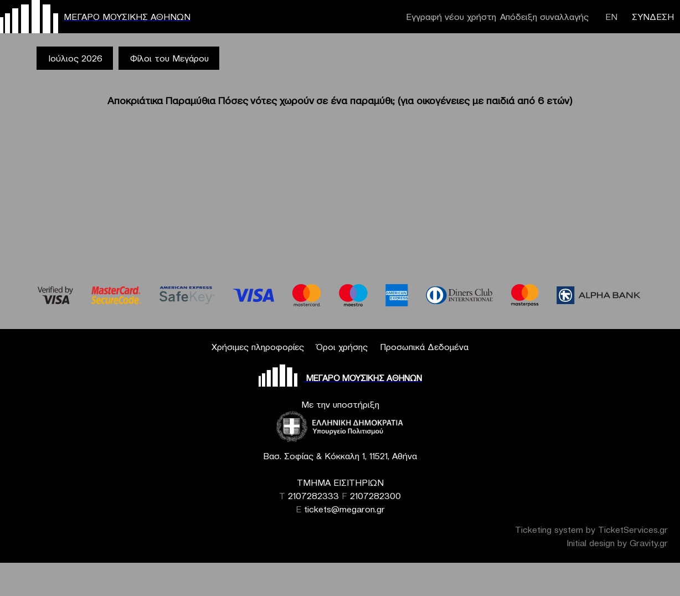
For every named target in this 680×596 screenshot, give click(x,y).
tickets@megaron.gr (344, 509)
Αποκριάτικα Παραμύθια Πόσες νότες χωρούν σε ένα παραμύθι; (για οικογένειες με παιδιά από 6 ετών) (340, 100)
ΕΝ (611, 16)
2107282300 (375, 495)
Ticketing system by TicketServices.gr (591, 529)
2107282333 (313, 495)
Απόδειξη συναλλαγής (544, 16)
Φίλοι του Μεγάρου (169, 58)
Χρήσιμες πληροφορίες (258, 346)
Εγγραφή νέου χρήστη (451, 16)
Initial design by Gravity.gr (617, 542)
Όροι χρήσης (342, 346)
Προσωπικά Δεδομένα (424, 346)
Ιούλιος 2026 (75, 58)
